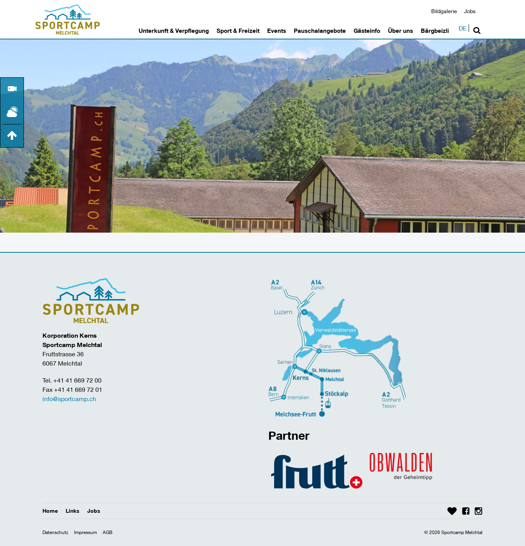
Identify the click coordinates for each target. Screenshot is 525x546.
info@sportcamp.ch (69, 398)
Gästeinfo (367, 30)
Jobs (470, 11)
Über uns (400, 30)
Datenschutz (55, 532)
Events (276, 30)
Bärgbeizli (435, 30)
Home (50, 510)
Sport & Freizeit (238, 30)
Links (73, 510)
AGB (107, 532)
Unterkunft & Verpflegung (174, 30)
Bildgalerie (444, 11)
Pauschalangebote (320, 30)
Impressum (85, 532)
